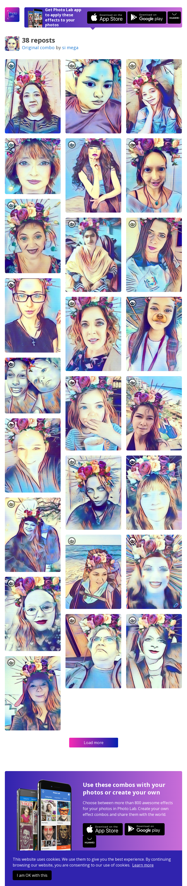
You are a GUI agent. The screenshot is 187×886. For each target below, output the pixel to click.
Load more (93, 742)
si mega (70, 47)
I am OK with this (32, 875)
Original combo (38, 47)
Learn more (143, 865)
